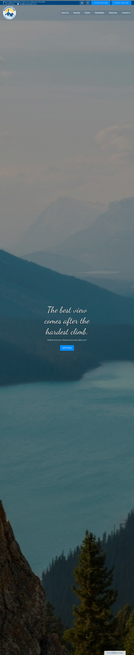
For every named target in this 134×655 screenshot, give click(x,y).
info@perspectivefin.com (26, 3)
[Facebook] (87, 2)
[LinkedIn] (82, 2)
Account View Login (101, 2)
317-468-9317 (8, 3)
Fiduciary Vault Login (121, 2)
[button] (65, 12)
